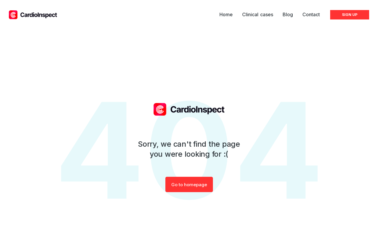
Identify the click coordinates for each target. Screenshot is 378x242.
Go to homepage (189, 184)
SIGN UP (349, 14)
